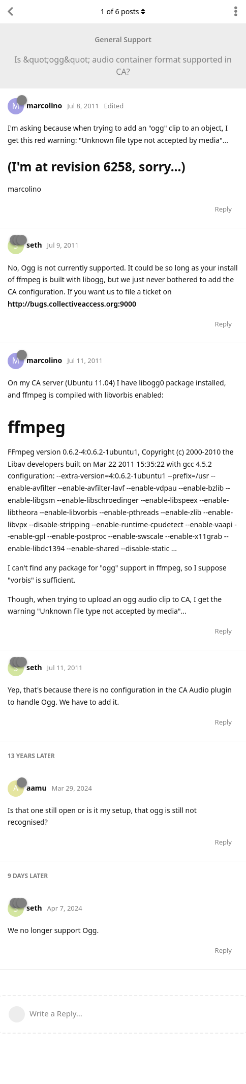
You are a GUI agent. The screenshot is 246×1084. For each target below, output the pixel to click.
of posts (123, 11)
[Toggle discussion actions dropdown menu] (236, 11)
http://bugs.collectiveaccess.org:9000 (72, 304)
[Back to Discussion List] (10, 11)
